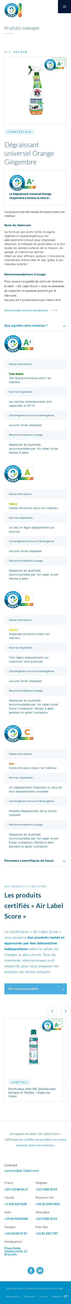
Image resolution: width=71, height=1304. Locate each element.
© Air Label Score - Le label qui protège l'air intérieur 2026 (35, 1288)
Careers (43, 1296)
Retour (20, 52)
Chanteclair (19, 132)
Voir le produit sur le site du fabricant (26, 310)
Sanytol (19, 1082)
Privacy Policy (13, 1296)
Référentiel (29, 1296)
